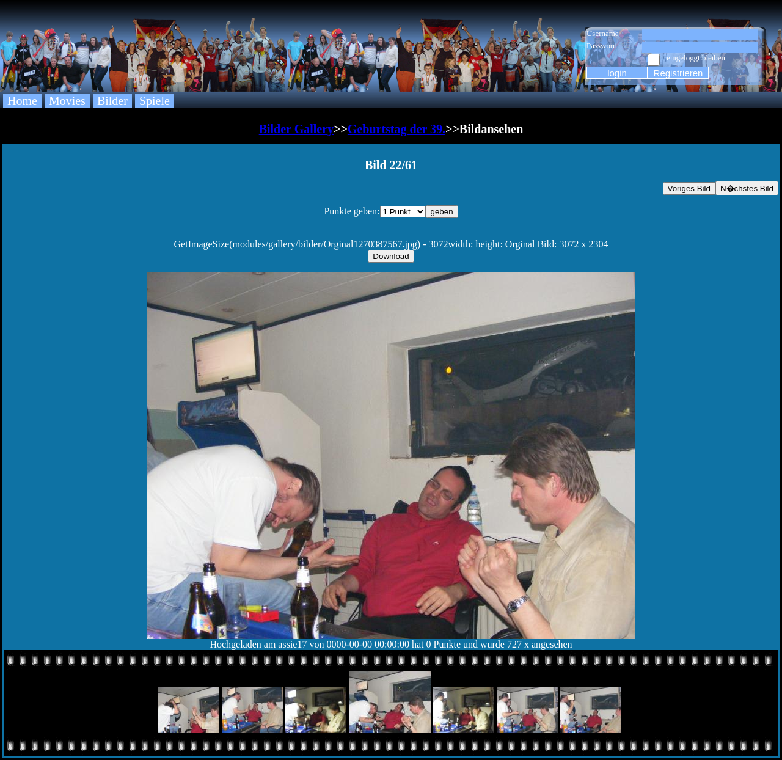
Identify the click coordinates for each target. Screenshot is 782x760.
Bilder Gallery (296, 129)
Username (602, 33)
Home (22, 101)
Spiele (154, 101)
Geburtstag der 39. (396, 129)
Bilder (112, 101)
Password (601, 45)
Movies (67, 101)
